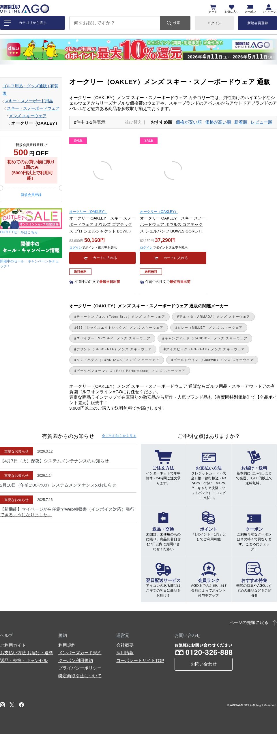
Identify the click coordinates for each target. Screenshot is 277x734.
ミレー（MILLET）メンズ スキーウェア (209, 327)
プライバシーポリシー (80, 667)
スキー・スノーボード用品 (29, 101)
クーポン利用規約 (75, 660)
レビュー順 (261, 122)
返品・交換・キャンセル (24, 660)
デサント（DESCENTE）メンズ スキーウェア (114, 349)
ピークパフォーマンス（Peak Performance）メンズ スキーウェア (131, 370)
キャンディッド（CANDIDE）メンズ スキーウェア (206, 338)
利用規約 (67, 645)
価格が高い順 (218, 122)
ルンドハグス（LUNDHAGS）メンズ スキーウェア (117, 360)
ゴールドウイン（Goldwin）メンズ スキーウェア (213, 360)
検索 (176, 23)
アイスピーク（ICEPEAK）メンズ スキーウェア (205, 349)
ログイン (214, 23)
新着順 (240, 122)
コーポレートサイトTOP (140, 660)
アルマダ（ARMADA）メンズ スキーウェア (214, 316)
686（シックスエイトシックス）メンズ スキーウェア (119, 327)
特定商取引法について (80, 675)
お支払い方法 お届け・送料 (26, 652)
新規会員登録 (257, 23)
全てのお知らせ (119, 436)
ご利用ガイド (13, 645)
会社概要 (125, 645)
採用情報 (125, 652)
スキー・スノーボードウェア (33, 108)
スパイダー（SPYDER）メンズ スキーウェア (113, 338)
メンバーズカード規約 (80, 652)
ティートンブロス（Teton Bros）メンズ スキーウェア (120, 316)
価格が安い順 (189, 122)
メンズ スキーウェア (27, 116)
